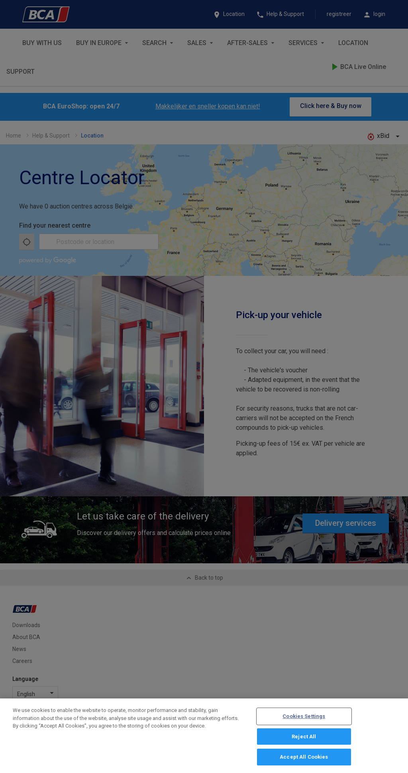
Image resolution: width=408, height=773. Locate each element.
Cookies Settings (303, 719)
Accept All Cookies (304, 760)
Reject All (304, 739)
